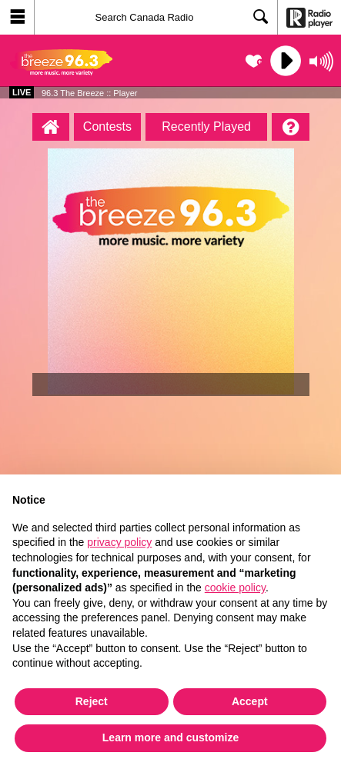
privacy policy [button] (119, 542)
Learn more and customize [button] (170, 737)
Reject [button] (91, 701)
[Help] (290, 127)
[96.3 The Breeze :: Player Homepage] (50, 127)
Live (21, 92)
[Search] (156, 17)
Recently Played (206, 126)
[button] (17, 17)
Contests (107, 126)
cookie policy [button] (235, 587)
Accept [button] (250, 701)
